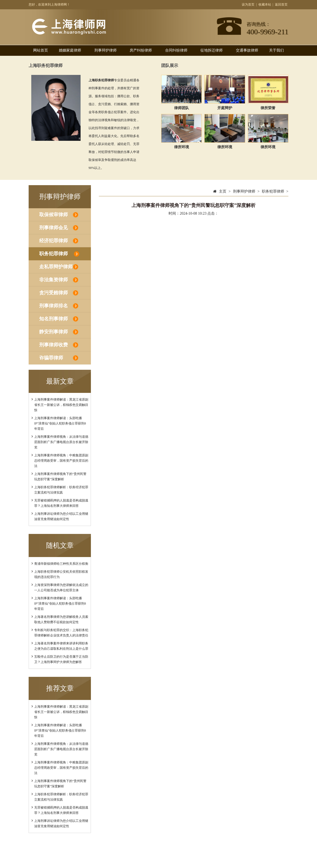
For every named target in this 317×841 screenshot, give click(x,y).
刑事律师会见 (53, 227)
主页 (222, 191)
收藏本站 (264, 4)
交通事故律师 (247, 50)
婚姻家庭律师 (70, 50)
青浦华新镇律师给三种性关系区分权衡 (61, 564)
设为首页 (248, 4)
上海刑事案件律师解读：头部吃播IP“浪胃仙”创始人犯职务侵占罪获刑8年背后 (60, 423)
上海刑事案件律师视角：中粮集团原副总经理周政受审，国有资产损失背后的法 (61, 460)
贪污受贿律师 (53, 292)
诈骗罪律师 (51, 357)
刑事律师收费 (53, 344)
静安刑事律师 (53, 331)
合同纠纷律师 (176, 50)
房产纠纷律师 (141, 50)
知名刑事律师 (53, 318)
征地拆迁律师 (211, 50)
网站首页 (40, 50)
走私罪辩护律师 (56, 266)
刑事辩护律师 (105, 50)
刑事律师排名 (53, 305)
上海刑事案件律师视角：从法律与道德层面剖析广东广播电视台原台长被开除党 (61, 442)
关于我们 (276, 50)
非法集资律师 (53, 279)
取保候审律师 (53, 214)
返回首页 (281, 4)
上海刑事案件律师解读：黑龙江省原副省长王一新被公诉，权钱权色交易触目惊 (61, 405)
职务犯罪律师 (53, 253)
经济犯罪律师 (53, 240)
